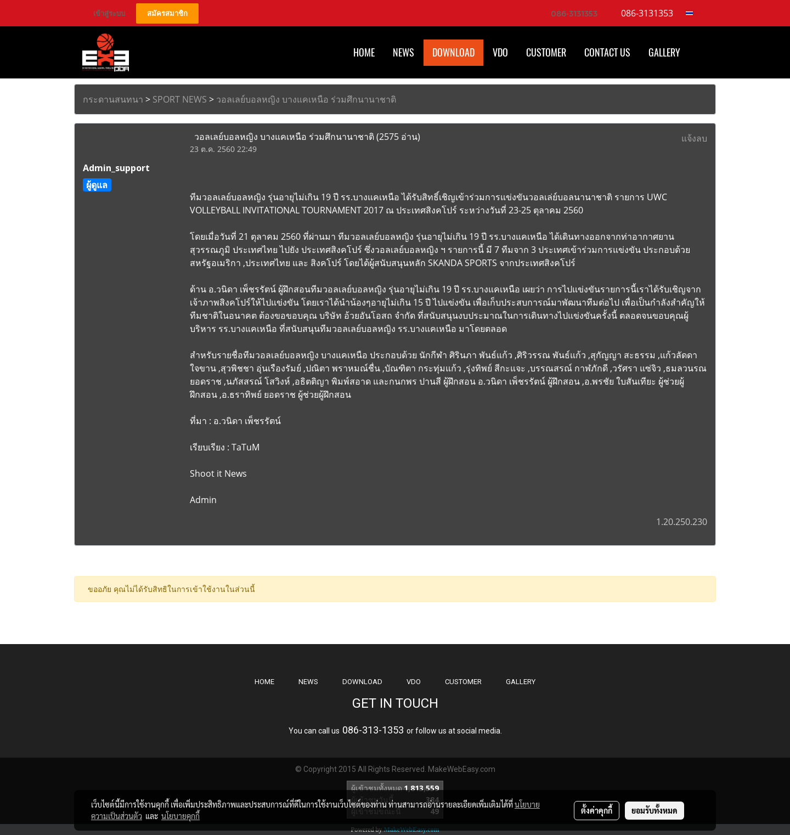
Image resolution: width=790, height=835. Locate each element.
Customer (546, 52)
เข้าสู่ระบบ (109, 13)
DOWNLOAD (362, 682)
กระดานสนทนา (113, 99)
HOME (364, 52)
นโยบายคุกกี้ (180, 816)
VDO (500, 52)
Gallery (664, 52)
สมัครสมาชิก (167, 13)
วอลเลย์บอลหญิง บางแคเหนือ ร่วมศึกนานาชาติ (306, 99)
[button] (699, 52)
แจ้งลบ (694, 138)
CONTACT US (607, 52)
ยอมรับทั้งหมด (654, 810)
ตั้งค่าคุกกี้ (596, 810)
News (403, 52)
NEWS (308, 682)
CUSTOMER (463, 682)
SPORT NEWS (180, 99)
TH (692, 13)
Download (453, 52)
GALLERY (520, 682)
